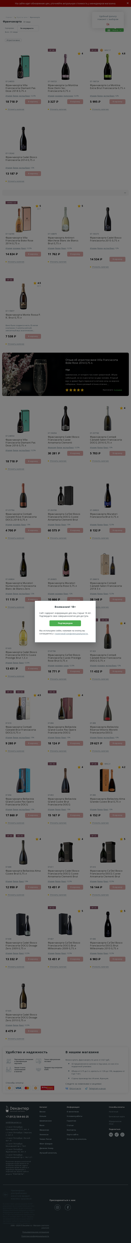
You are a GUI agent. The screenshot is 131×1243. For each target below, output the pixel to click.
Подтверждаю (65, 623)
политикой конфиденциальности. (71, 633)
